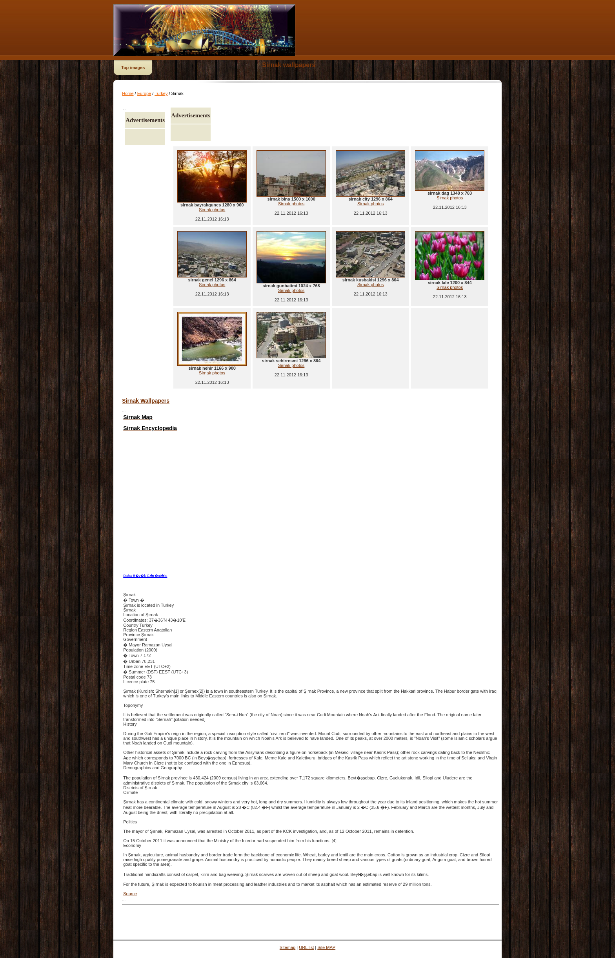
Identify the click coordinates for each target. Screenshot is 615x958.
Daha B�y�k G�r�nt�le (145, 576)
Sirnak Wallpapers (145, 401)
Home (127, 93)
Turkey (161, 93)
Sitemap (287, 947)
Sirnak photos (212, 209)
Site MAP (326, 947)
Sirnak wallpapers (288, 65)
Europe (144, 93)
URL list (306, 947)
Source (130, 893)
